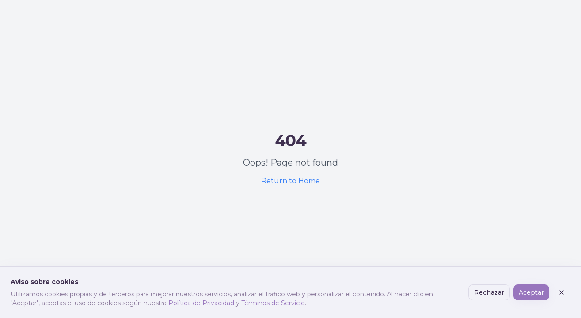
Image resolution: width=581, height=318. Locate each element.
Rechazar (489, 292)
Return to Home (290, 181)
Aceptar (531, 292)
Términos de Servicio (273, 303)
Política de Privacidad (201, 303)
